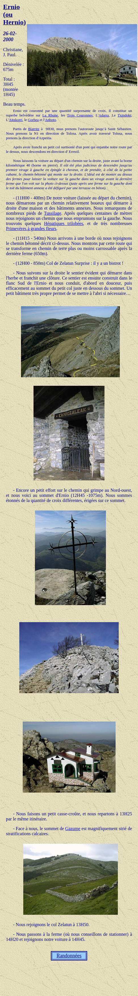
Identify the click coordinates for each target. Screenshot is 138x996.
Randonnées (69, 956)
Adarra (104, 115)
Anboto (50, 120)
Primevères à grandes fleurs (31, 228)
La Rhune (50, 115)
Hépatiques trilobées (63, 223)
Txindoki (124, 115)
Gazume (72, 828)
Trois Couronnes (80, 115)
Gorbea (33, 120)
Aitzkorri (15, 120)
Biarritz (33, 129)
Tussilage (52, 213)
